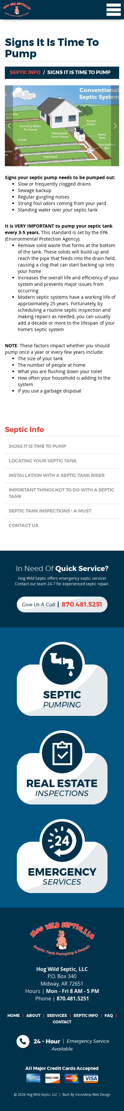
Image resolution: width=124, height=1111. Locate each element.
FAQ (109, 1016)
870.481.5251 (82, 604)
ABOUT (33, 1016)
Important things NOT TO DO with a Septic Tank (61, 493)
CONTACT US (23, 525)
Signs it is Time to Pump (37, 446)
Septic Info (25, 72)
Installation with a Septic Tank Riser (57, 475)
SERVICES (57, 1016)
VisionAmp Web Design (92, 1095)
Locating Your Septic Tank (43, 461)
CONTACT (62, 1022)
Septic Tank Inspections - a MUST (50, 511)
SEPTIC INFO (85, 1016)
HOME (13, 1016)
